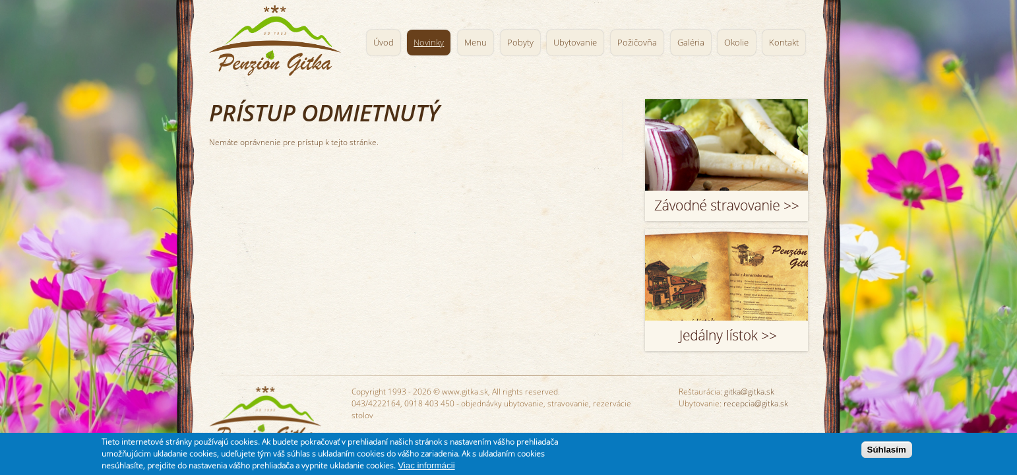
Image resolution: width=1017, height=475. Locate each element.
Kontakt (784, 42)
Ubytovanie (575, 42)
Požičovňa (637, 42)
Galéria (690, 42)
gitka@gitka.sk (749, 391)
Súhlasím (886, 451)
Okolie (736, 42)
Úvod (383, 42)
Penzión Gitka (278, 38)
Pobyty (520, 42)
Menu (475, 42)
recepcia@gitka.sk (756, 403)
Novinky (429, 42)
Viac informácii (426, 467)
